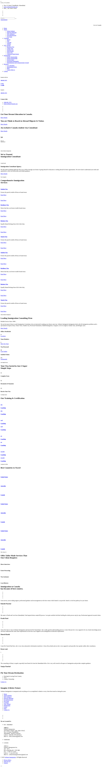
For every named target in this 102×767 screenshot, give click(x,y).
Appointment (4, 19)
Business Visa (10, 47)
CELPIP (9, 42)
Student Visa (10, 49)
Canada (3, 495)
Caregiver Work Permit (13, 54)
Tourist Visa (4, 236)
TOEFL (9, 44)
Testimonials (4, 359)
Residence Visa (5, 205)
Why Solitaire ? (11, 34)
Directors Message (12, 32)
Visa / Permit (7, 45)
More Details (4, 117)
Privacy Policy (7, 760)
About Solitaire (11, 31)
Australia (3, 486)
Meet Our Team (5, 343)
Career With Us (11, 70)
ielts (1, 404)
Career (5, 707)
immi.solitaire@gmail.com (11, 7)
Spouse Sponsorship (12, 58)
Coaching (6, 38)
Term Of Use (7, 761)
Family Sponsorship (12, 57)
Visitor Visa (10, 48)
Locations (3, 336)
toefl (2, 420)
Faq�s (2, 85)
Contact (6, 71)
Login (2, 83)
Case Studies (4, 351)
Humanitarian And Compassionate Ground (18, 62)
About (5, 29)
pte (1, 436)
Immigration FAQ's (12, 67)
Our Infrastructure (11, 35)
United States (4, 477)
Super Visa (10, 52)
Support (6, 763)
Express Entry (10, 60)
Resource (6, 64)
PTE (8, 41)
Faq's (5, 708)
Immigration (7, 55)
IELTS (8, 39)
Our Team (9, 37)
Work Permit (10, 51)
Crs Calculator (10, 65)
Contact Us (3, 682)
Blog (8, 68)
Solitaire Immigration (10, 757)
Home (5, 28)
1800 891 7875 (4, 80)
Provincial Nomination (13, 61)
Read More (3, 195)
